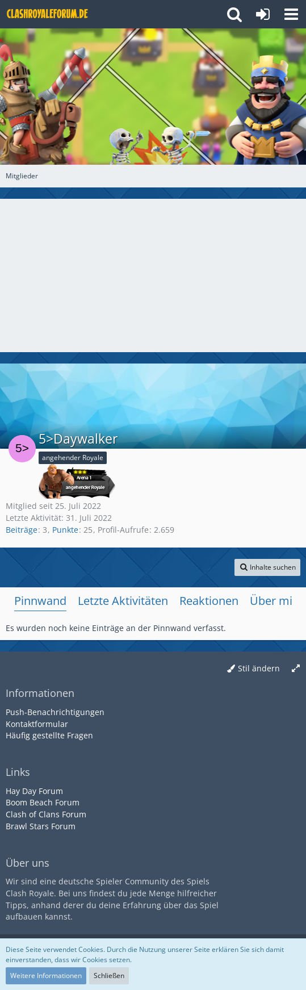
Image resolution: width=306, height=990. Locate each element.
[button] (291, 14)
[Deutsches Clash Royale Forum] (48, 14)
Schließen (109, 975)
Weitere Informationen (46, 975)
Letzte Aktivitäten (123, 600)
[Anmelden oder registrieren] (262, 14)
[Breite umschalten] (295, 669)
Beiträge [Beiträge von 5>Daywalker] (21, 529)
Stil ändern (259, 668)
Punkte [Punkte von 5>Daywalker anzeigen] (65, 529)
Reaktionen (208, 600)
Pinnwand (40, 600)
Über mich (277, 600)
